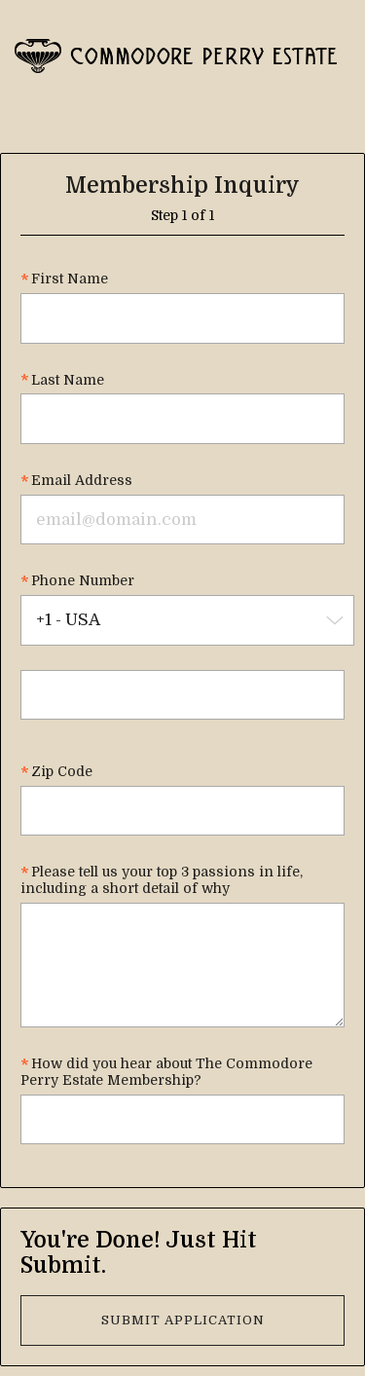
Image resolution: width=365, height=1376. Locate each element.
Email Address (81, 480)
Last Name (67, 380)
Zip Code (61, 771)
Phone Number (82, 580)
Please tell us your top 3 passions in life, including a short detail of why (161, 880)
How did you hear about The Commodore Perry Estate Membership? (166, 1072)
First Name (69, 278)
